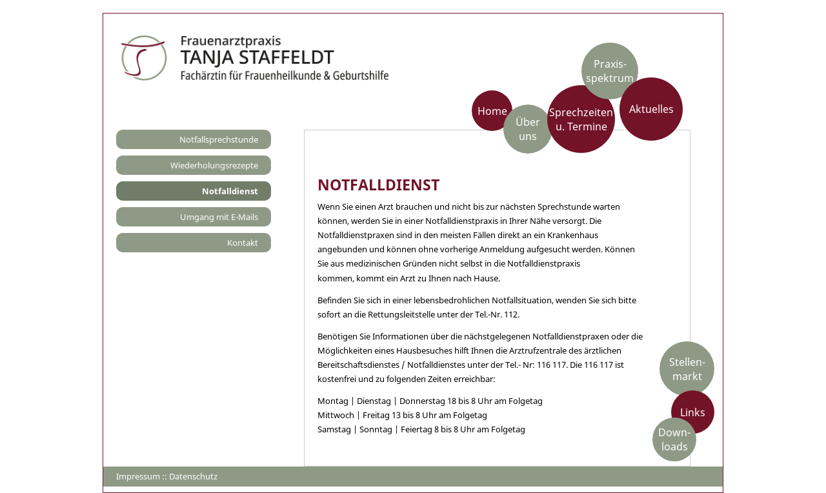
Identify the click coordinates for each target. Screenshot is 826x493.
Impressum (138, 476)
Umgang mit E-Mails (219, 217)
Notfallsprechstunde (218, 139)
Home (492, 110)
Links (692, 412)
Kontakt (242, 242)
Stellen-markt (687, 368)
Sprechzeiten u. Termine (581, 119)
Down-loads (674, 439)
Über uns (528, 129)
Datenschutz (193, 476)
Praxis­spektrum (610, 71)
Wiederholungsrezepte (214, 165)
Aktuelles (651, 109)
